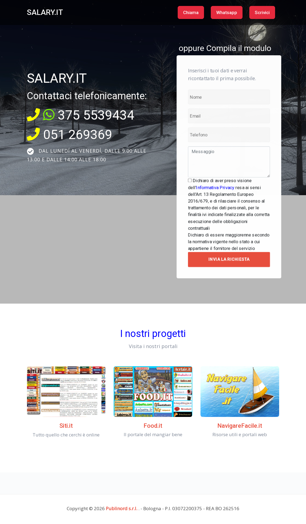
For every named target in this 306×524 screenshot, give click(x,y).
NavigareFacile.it (239, 425)
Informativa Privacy (217, 185)
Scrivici (262, 12)
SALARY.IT (45, 12)
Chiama (191, 12)
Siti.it (66, 425)
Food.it (153, 425)
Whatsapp (226, 12)
